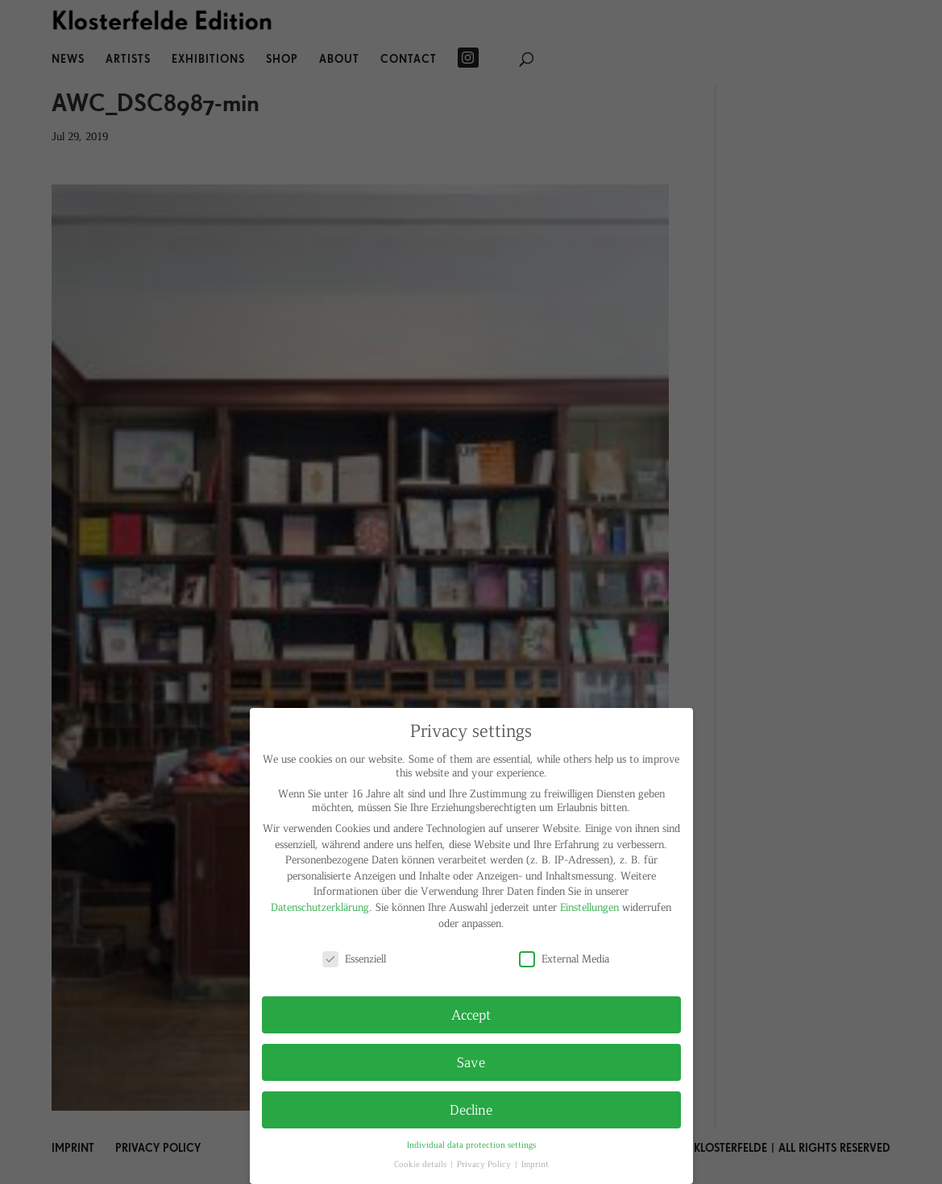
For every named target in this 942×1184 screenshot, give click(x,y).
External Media (564, 958)
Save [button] (471, 1061)
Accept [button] (471, 1014)
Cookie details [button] (421, 1163)
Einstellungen (589, 906)
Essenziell (354, 958)
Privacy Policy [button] (485, 1163)
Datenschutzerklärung (320, 906)
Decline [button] (471, 1109)
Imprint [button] (535, 1163)
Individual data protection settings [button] (471, 1144)
